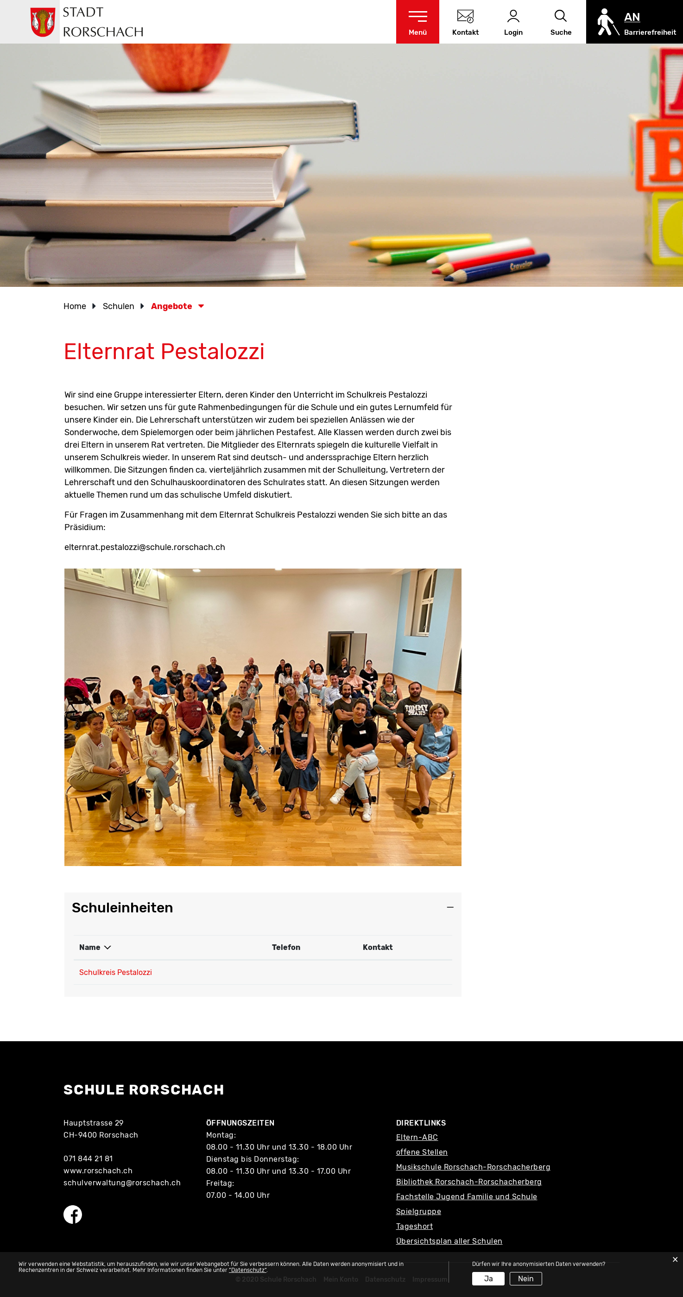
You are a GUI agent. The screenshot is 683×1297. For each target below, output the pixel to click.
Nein (526, 1278)
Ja (488, 1278)
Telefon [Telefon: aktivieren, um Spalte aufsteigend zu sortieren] (286, 947)
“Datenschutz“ (247, 1270)
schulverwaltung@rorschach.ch (122, 1182)
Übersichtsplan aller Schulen (449, 1241)
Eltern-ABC (417, 1137)
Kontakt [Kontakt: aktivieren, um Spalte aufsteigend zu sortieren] (378, 947)
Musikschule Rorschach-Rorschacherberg (473, 1167)
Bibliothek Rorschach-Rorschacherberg (469, 1181)
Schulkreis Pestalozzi (115, 972)
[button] (121, 306)
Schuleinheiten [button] (122, 907)
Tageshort (414, 1226)
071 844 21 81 (88, 1158)
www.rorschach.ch (98, 1170)
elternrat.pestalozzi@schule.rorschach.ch (144, 547)
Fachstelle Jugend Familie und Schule (467, 1196)
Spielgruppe (419, 1211)
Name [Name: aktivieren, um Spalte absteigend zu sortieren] (90, 947)
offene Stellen (422, 1152)
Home (74, 306)
